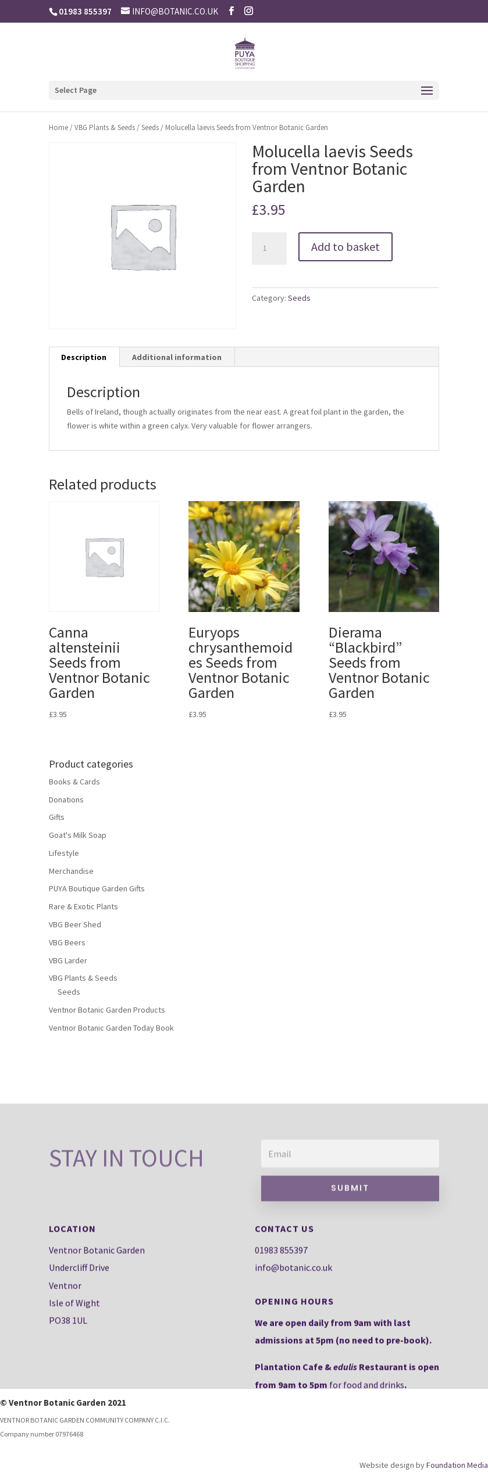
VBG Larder (68, 960)
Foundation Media (457, 1465)
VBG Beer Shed (75, 924)
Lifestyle (64, 853)
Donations (66, 799)
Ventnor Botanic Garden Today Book (111, 1028)
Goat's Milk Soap (77, 835)
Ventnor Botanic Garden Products (107, 1010)
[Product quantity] (269, 248)
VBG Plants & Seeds (104, 127)
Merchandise (71, 871)
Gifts (57, 817)
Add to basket (345, 246)
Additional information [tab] (177, 357)
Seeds (150, 127)
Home (58, 127)
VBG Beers (67, 942)
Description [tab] (83, 357)
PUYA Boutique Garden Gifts (97, 888)
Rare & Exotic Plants (83, 906)
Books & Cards (74, 781)
